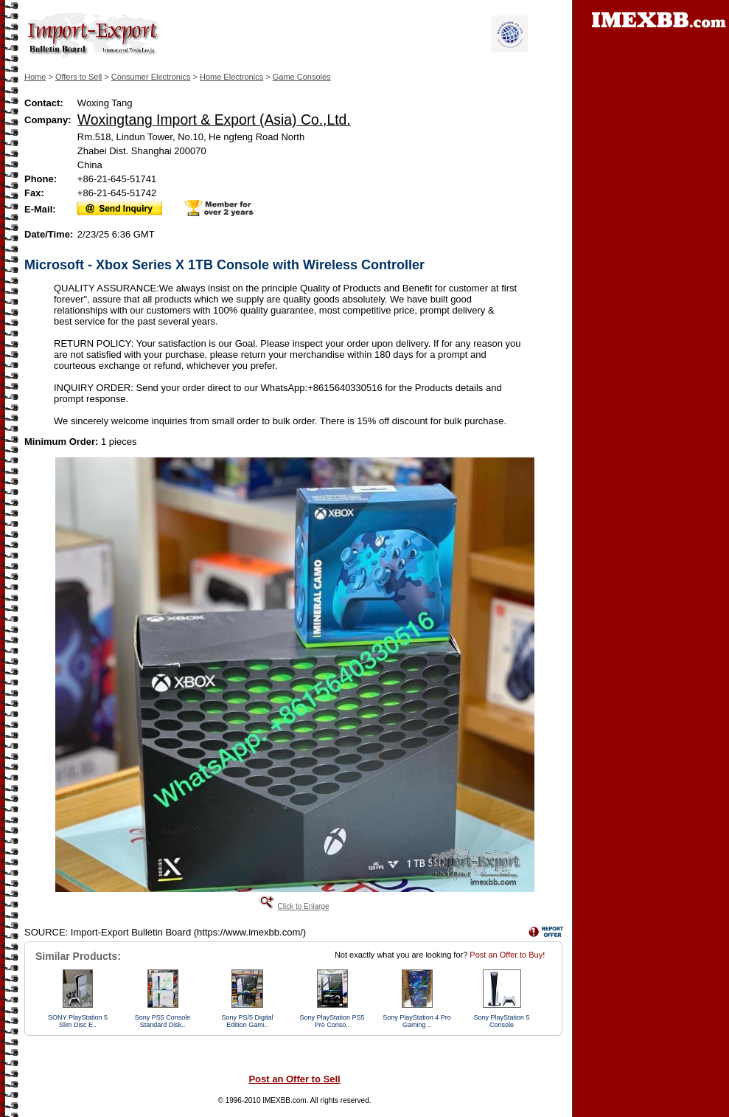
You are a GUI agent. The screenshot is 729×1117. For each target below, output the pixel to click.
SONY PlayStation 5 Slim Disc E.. (78, 1021)
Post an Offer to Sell (294, 1079)
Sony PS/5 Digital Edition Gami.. (247, 1021)
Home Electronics (231, 76)
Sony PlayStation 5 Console (501, 1021)
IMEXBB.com (284, 1100)
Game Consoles (302, 76)
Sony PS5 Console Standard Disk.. (163, 1021)
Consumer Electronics (151, 76)
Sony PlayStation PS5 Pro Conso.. (331, 1021)
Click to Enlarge (303, 906)
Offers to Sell (78, 76)
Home (35, 76)
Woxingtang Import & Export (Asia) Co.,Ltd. (214, 119)
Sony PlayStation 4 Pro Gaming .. (417, 1021)
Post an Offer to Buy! (507, 954)
